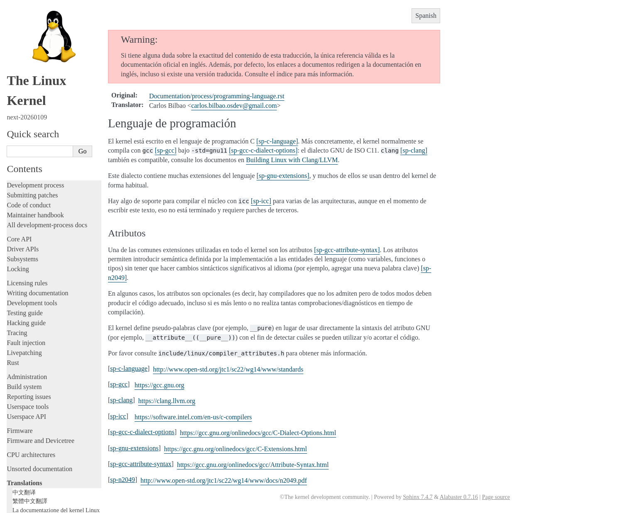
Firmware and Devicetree (40, 343)
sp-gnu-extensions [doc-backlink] (134, 448)
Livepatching (24, 255)
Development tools (32, 205)
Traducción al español (40, 439)
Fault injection (26, 245)
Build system (24, 289)
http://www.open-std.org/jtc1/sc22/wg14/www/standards (228, 369)
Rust (13, 265)
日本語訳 (24, 430)
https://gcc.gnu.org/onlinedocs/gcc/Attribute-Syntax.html (252, 464)
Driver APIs (23, 151)
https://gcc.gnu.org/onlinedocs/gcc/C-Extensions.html (235, 448)
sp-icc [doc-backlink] (118, 416)
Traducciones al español (45, 464)
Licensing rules (27, 185)
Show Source (24, 505)
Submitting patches (32, 97)
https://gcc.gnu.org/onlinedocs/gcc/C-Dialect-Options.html (258, 432)
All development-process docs (47, 127)
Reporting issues (29, 299)
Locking (18, 171)
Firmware (19, 333)
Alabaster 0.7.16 (459, 497)
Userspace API (26, 319)
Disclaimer (25, 472)
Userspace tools (28, 309)
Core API (19, 141)
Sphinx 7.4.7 (417, 497)
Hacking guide (26, 225)
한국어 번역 (27, 421)
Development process (35, 87)
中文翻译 (24, 394)
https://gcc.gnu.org (159, 385)
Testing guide (24, 215)
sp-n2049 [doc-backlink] (122, 479)
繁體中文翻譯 (29, 403)
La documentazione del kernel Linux (56, 412)
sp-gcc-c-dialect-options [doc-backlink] (142, 431)
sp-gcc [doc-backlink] (118, 384)
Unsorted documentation (39, 371)
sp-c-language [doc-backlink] (128, 368)
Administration (27, 279)
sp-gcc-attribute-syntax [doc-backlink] (141, 463)
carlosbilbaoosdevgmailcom (234, 105)
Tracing (17, 235)
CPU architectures (31, 357)
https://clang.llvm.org (166, 400)
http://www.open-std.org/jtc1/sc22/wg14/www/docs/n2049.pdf (223, 480)
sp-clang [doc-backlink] (121, 400)
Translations (24, 385)
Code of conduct (29, 107)
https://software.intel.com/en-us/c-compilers (193, 417)
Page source (496, 497)
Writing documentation (37, 195)
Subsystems (22, 161)
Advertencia (31, 448)
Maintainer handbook (35, 117)
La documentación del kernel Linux (56, 456)
